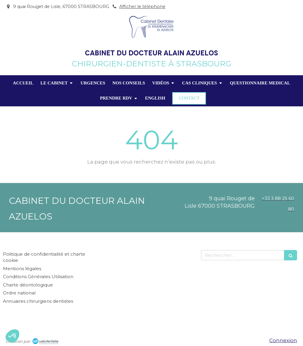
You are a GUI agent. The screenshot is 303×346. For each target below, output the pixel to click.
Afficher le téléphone (142, 6)
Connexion (283, 340)
